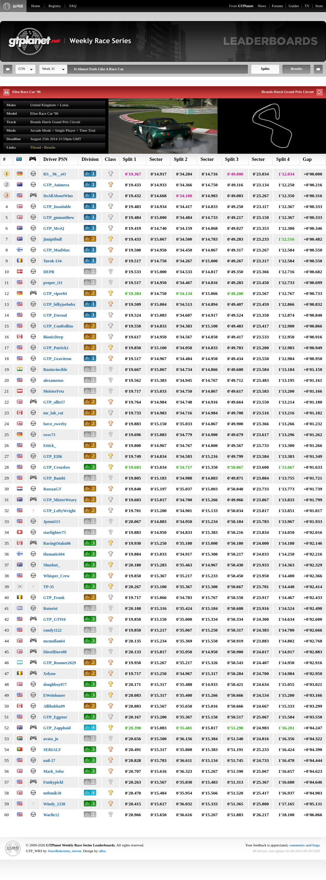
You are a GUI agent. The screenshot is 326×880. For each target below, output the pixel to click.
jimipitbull (52, 239)
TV (307, 6)
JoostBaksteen (59, 851)
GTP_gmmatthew (58, 217)
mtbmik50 (52, 793)
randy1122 (52, 630)
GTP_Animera (56, 185)
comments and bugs (304, 845)
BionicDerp (53, 337)
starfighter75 (54, 532)
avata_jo (50, 738)
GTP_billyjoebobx (59, 304)
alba (102, 851)
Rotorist (50, 608)
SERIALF (52, 749)
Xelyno (49, 673)
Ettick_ (49, 445)
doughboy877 (55, 684)
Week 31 (48, 69)
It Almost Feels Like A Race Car (99, 69)
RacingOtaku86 (57, 543)
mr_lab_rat (53, 413)
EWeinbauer (54, 695)
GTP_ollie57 (54, 402)
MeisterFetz (53, 391)
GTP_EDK (52, 456)
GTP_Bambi (54, 478)
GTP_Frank (54, 597)
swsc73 (49, 434)
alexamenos (53, 380)
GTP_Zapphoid (57, 728)
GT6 (21, 69)
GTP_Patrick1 (56, 347)
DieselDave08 (55, 652)
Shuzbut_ (51, 565)
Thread (35, 147)
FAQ (72, 6)
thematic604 (54, 554)
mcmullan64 (54, 641)
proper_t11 (52, 282)
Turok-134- (52, 261)
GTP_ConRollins (58, 326)
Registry (55, 6)
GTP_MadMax (56, 250)
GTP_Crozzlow (56, 467)
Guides (294, 6)
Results (296, 69)
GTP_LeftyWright (59, 510)
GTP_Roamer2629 (59, 662)
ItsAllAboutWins (58, 195)
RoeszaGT (52, 489)
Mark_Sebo (53, 771)
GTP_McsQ (53, 228)
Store (319, 6)
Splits (265, 69)
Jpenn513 (51, 521)
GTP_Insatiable (57, 206)
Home (35, 6)
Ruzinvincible (55, 369)
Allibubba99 (54, 706)
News (262, 6)
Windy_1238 (54, 804)
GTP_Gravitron (57, 358)
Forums (277, 6)
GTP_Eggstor (55, 717)
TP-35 (48, 586)
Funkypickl (53, 782)
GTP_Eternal (55, 315)
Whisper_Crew (56, 576)
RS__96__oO (54, 174)
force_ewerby (55, 424)
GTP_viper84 (55, 293)
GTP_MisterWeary (60, 500)
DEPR (48, 271)
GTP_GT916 (54, 619)
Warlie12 (51, 814)
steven (76, 851)
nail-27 (49, 760)
